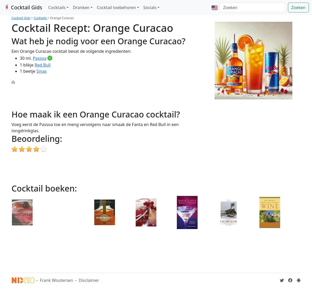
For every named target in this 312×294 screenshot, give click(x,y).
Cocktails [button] (57, 7)
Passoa (40, 58)
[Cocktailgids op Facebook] (290, 280)
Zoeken (298, 7)
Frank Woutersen (56, 280)
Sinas (42, 71)
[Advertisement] (106, 96)
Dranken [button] (81, 7)
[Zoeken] (253, 7)
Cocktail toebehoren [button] (116, 7)
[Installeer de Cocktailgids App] (298, 280)
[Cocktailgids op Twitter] (282, 280)
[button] (214, 7)
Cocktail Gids (22, 7)
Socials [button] (149, 7)
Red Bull (43, 65)
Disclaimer (89, 280)
